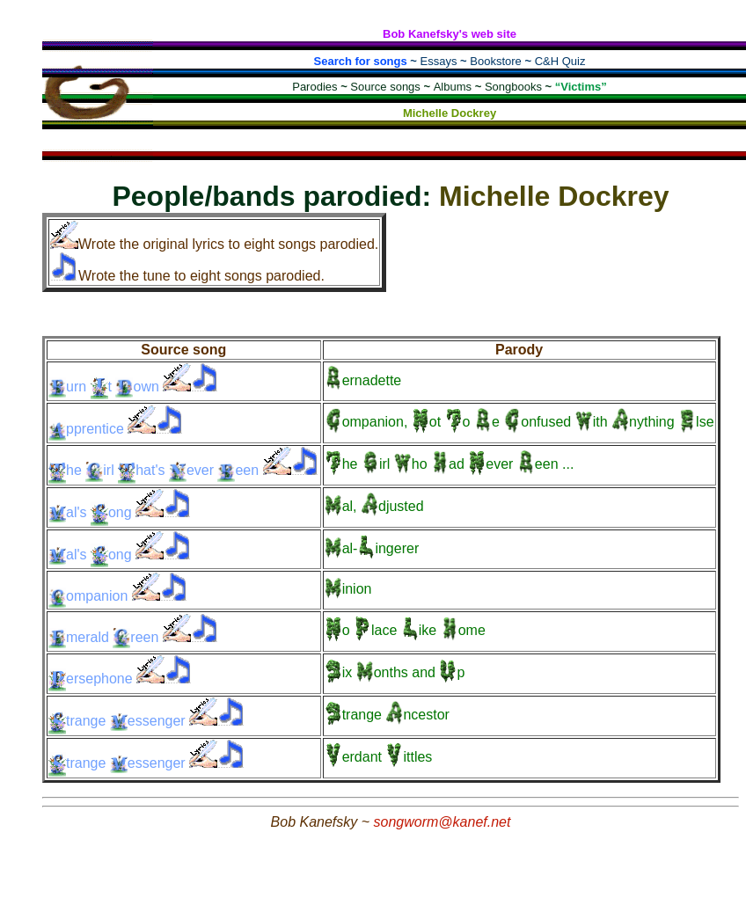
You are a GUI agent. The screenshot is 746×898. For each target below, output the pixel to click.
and (395, 672)
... (449, 463)
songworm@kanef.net (442, 821)
